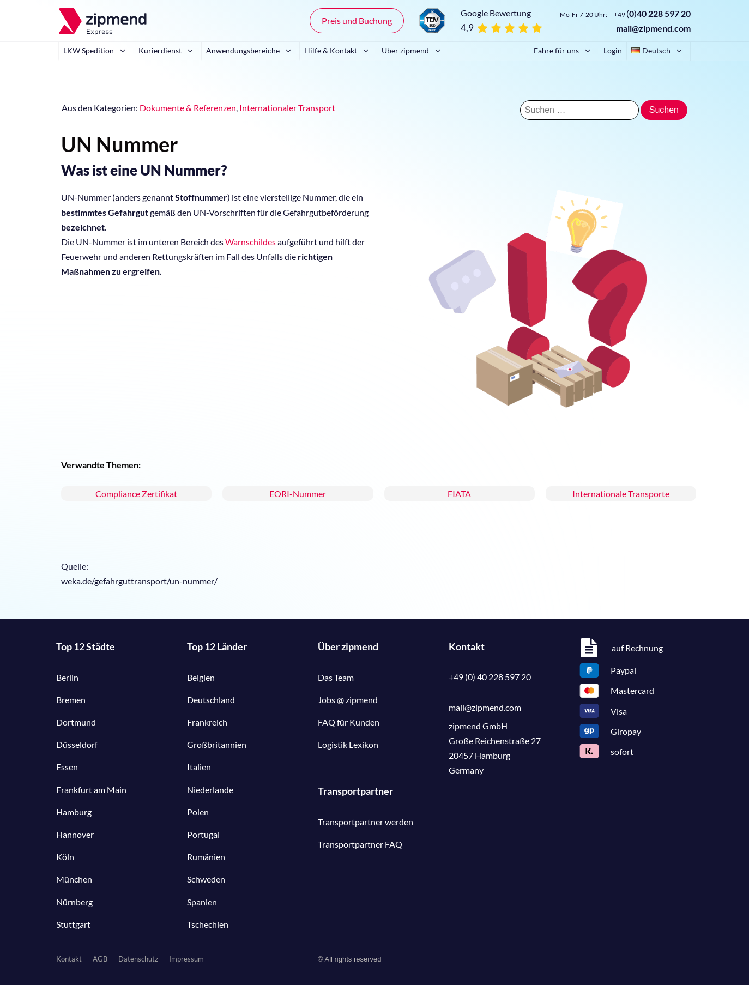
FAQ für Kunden (348, 722)
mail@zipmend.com (653, 28)
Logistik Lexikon (348, 744)
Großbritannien (216, 744)
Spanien (202, 902)
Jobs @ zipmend (348, 699)
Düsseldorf (77, 744)
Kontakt (69, 958)
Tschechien (207, 924)
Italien (199, 767)
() (652, 13)
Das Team (336, 677)
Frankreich (207, 722)
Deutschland (211, 699)
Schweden (206, 879)
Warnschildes (250, 242)
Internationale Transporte (620, 493)
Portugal (203, 834)
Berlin (67, 677)
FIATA (459, 493)
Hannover (75, 834)
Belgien (201, 677)
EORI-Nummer (297, 493)
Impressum (186, 958)
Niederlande (210, 789)
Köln (65, 856)
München (74, 879)
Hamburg (74, 812)
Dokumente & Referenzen (188, 107)
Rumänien (206, 856)
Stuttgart (73, 924)
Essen (67, 767)
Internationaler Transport (287, 107)
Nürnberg (74, 902)
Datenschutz (138, 958)
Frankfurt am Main (91, 789)
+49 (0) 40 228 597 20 (490, 677)
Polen (198, 812)
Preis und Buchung (357, 20)
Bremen (71, 699)
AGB (100, 958)
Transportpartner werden (365, 822)
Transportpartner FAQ (360, 844)
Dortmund (76, 722)
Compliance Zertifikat (136, 493)
